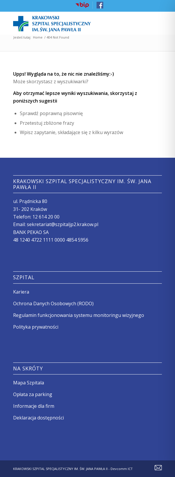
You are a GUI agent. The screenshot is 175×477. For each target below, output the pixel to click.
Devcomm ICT (121, 468)
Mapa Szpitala (28, 382)
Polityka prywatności (35, 327)
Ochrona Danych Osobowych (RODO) (53, 303)
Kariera (21, 292)
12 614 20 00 (46, 217)
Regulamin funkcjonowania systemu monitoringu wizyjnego (78, 315)
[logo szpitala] (72, 23)
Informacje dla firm (33, 406)
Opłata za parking (32, 394)
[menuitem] (82, 5)
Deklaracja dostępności (38, 417)
